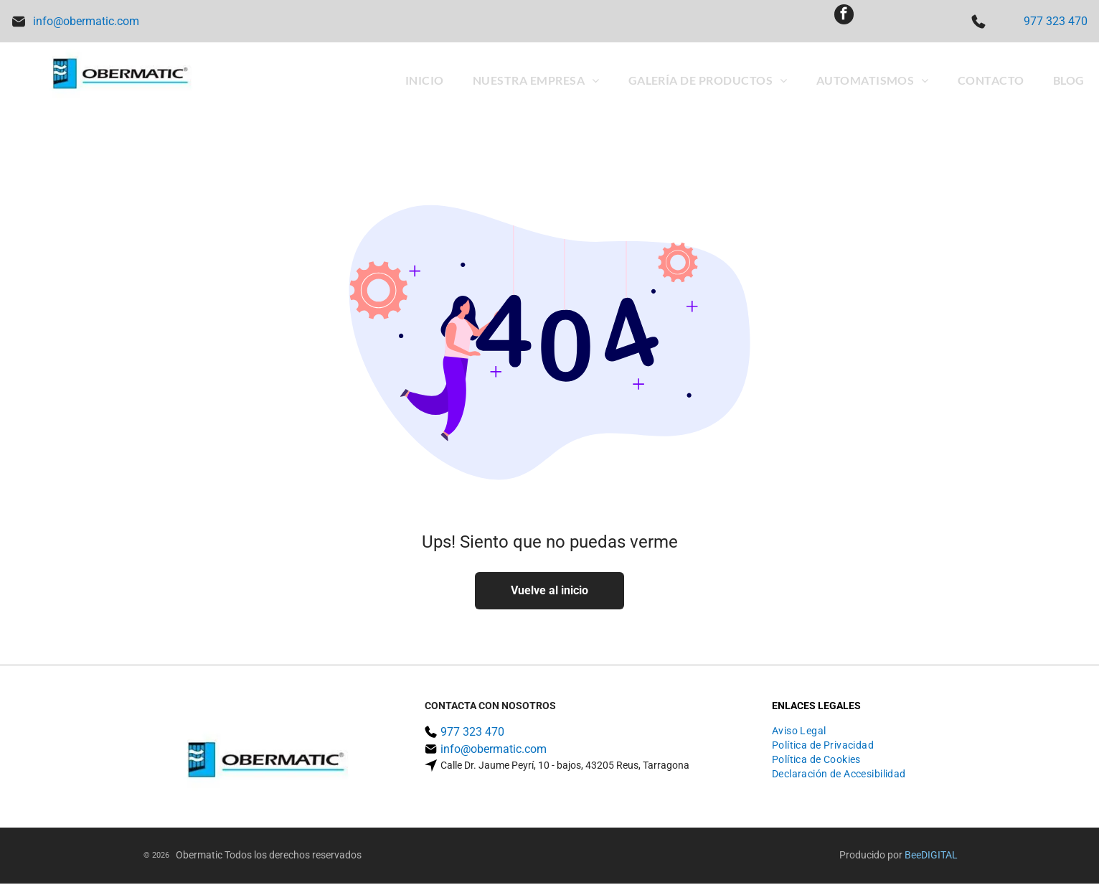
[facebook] (843, 21)
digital (939, 856)
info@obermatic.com (86, 22)
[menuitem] (424, 81)
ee (916, 856)
